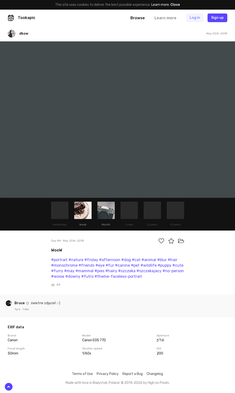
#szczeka (126, 271)
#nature (75, 260)
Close (175, 5)
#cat (136, 260)
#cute (177, 265)
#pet (135, 265)
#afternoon (109, 260)
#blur (162, 260)
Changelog (155, 374)
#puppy (164, 265)
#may (69, 271)
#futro (87, 276)
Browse (137, 18)
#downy (72, 276)
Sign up (217, 18)
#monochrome (64, 265)
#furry (57, 271)
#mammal (84, 271)
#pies (99, 271)
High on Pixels (158, 383)
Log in (195, 18)
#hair (172, 260)
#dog (126, 260)
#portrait (59, 260)
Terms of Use (82, 374)
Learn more (160, 5)
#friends (86, 265)
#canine (122, 265)
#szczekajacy (148, 271)
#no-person (173, 271)
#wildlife (149, 265)
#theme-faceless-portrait (118, 276)
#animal (148, 260)
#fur (110, 265)
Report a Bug (132, 374)
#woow (57, 276)
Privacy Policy (108, 374)
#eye (100, 265)
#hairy (111, 271)
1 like (25, 309)
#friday (91, 260)
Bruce (19, 303)
